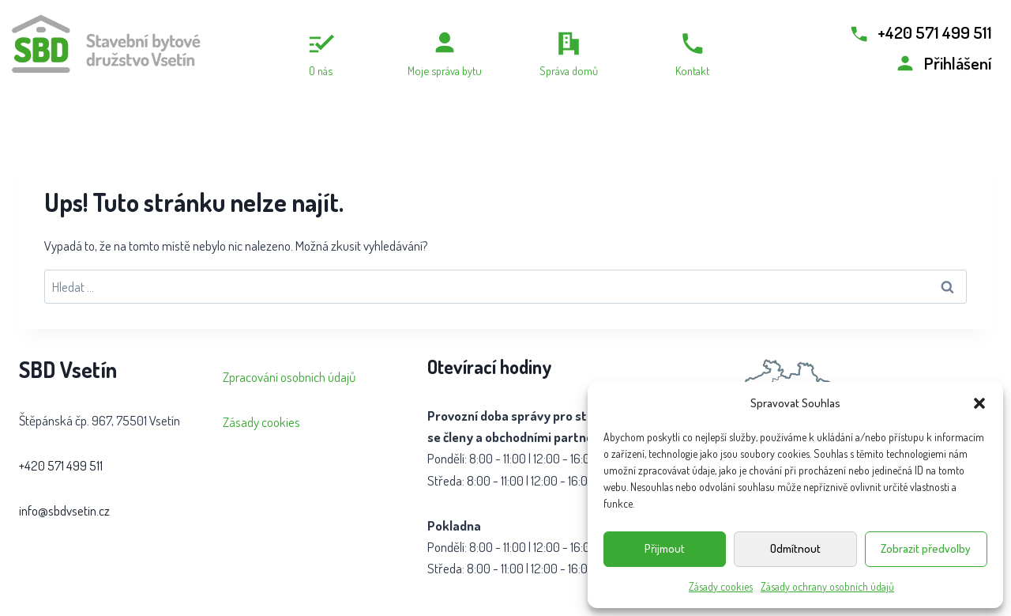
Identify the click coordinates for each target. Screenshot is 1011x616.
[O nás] (320, 54)
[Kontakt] (692, 54)
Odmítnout (795, 548)
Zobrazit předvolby (926, 548)
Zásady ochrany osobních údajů (827, 586)
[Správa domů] (568, 54)
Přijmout (665, 548)
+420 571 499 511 (61, 465)
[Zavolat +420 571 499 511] (920, 32)
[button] (979, 403)
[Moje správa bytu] (444, 54)
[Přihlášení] (943, 62)
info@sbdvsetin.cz (64, 510)
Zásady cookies (721, 586)
